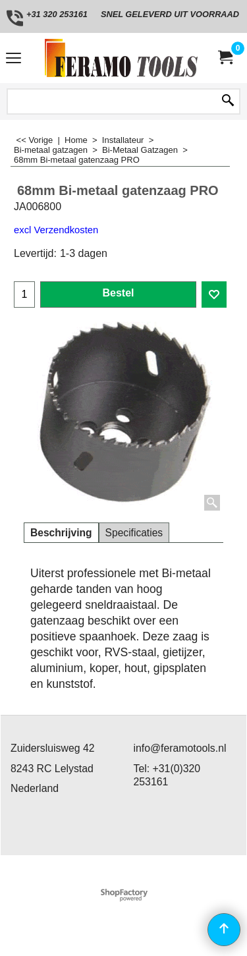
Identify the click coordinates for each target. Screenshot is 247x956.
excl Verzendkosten (56, 230)
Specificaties (134, 532)
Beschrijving (61, 532)
